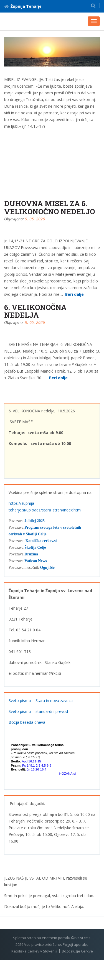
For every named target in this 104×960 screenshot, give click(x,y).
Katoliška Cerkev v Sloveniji (34, 951)
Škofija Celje (35, 547)
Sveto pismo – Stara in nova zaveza (41, 700)
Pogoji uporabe (75, 944)
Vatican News (35, 561)
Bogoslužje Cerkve (77, 951)
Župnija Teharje (23, 6)
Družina (31, 554)
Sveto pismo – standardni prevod (38, 711)
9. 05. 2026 (35, 218)
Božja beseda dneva (27, 722)
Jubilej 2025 (34, 521)
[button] (93, 5)
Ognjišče (47, 567)
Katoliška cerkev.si (41, 541)
